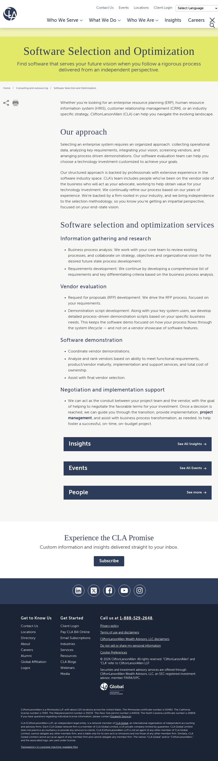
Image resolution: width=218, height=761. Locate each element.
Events (124, 8)
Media (65, 674)
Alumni (26, 656)
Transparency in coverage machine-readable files (49, 747)
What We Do (104, 20)
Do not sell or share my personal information (130, 645)
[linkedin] (78, 591)
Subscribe (109, 561)
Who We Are (142, 20)
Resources (68, 656)
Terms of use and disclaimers (119, 632)
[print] (16, 103)
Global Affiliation (33, 662)
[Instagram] (140, 591)
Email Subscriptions (75, 638)
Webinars (67, 668)
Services (66, 650)
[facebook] (109, 591)
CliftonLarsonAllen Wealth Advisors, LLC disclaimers (134, 639)
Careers (196, 20)
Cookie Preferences (113, 652)
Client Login (163, 8)
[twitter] (94, 591)
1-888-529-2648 (136, 618)
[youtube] (124, 591)
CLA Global (121, 723)
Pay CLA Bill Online (75, 632)
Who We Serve (64, 20)
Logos (25, 668)
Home (7, 88)
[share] (6, 103)
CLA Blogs (68, 662)
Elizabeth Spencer (120, 716)
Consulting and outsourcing (32, 88)
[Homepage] (10, 13)
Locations (141, 8)
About (25, 644)
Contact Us (105, 8)
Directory (28, 638)
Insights (173, 20)
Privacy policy (109, 626)
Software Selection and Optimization (75, 88)
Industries (67, 644)
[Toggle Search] (212, 23)
